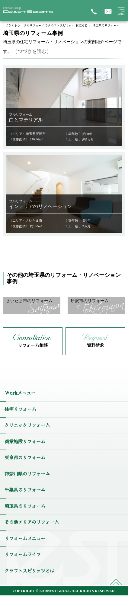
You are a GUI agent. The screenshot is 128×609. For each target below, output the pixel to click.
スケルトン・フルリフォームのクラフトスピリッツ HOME (46, 25)
